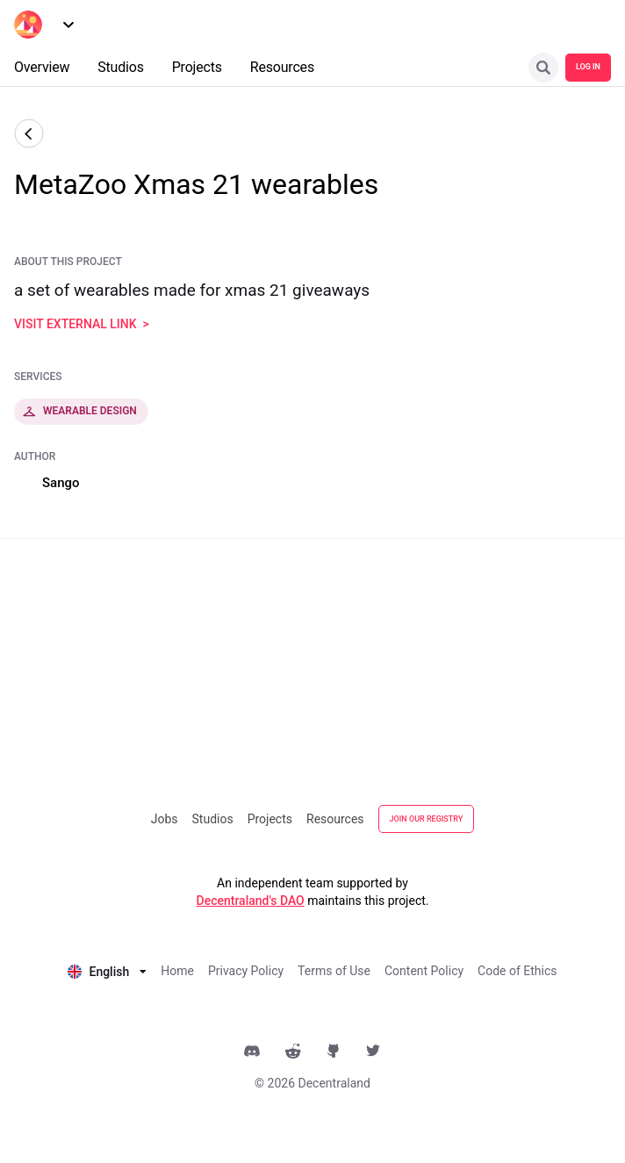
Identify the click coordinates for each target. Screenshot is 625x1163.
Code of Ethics (517, 971)
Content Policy (423, 971)
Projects (270, 819)
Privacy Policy (246, 971)
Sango (61, 483)
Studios (212, 819)
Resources (335, 819)
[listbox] (107, 969)
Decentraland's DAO (251, 901)
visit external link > (81, 324)
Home (177, 971)
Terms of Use (334, 971)
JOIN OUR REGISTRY (426, 819)
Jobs (164, 819)
